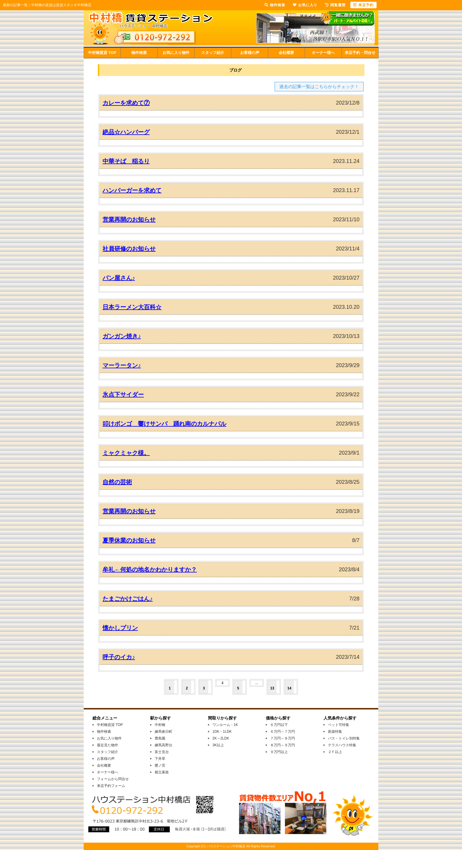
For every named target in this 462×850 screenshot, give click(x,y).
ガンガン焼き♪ (122, 336)
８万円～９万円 (282, 745)
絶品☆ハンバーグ (126, 132)
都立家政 (162, 772)
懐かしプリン (120, 628)
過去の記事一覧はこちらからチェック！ (319, 86)
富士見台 (162, 752)
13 (272, 688)
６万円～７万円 (282, 731)
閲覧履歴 (335, 5)
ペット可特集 (338, 725)
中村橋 (160, 725)
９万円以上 (279, 752)
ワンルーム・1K (225, 725)
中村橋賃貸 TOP (102, 52)
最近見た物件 (107, 745)
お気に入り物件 (176, 52)
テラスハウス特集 (342, 745)
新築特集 (335, 731)
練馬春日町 (163, 731)
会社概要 (286, 52)
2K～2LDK (220, 738)
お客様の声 (249, 52)
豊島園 (160, 738)
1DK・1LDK (222, 731)
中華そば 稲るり (126, 161)
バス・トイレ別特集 (344, 738)
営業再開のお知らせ (129, 219)
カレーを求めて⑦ (126, 103)
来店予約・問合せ (360, 52)
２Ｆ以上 (335, 752)
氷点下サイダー (123, 394)
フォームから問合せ (113, 779)
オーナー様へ (323, 52)
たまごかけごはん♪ (128, 598)
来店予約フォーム (111, 786)
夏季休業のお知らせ (129, 540)
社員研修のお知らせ (129, 248)
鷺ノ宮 (160, 765)
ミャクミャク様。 (126, 453)
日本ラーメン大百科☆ (132, 307)
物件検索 (139, 52)
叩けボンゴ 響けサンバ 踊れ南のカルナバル (164, 423)
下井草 (160, 759)
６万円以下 (279, 725)
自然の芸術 (117, 482)
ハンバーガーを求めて (132, 190)
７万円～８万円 (282, 738)
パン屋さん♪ (119, 278)
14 (289, 688)
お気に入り (305, 5)
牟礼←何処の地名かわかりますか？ (150, 569)
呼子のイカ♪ (119, 657)
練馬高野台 (163, 745)
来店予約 (363, 5)
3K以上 (218, 745)
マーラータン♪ (122, 365)
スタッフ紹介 (212, 52)
